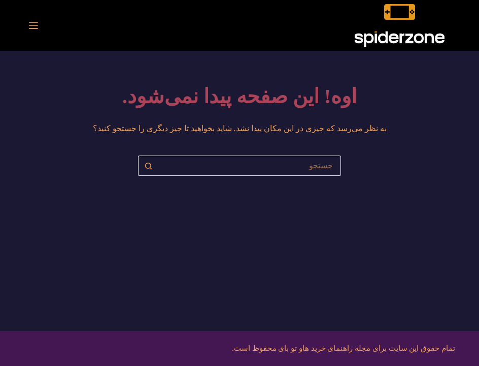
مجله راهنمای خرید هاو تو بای (324, 348)
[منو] (33, 25)
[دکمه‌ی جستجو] (148, 166)
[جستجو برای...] (249, 166)
